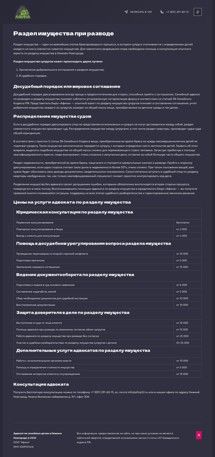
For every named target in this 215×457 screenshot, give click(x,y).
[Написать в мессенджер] (138, 12)
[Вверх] (199, 435)
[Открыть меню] (198, 12)
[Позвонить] (174, 12)
